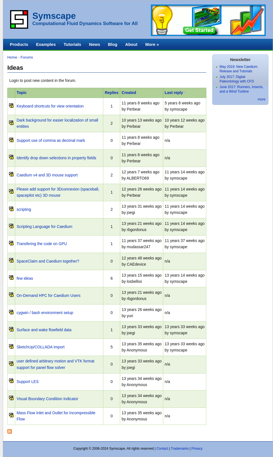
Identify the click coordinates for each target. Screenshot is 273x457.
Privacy (196, 449)
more (261, 99)
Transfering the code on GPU (42, 244)
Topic (22, 93)
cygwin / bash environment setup (45, 313)
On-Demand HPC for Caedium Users (48, 296)
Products (19, 44)
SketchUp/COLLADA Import (40, 347)
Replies (111, 93)
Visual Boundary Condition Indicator (47, 399)
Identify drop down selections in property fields (56, 158)
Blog (112, 44)
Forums (27, 57)
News (94, 44)
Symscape (54, 16)
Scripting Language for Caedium (44, 227)
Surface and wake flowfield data (44, 330)
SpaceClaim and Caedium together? (48, 261)
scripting (24, 209)
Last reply (176, 93)
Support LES (28, 382)
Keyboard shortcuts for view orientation (50, 106)
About (131, 44)
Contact (162, 449)
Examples (46, 44)
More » (152, 44)
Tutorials (72, 44)
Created (129, 93)
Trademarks (180, 449)
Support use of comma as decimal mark (51, 140)
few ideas (25, 278)
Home (12, 57)
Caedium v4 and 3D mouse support (47, 175)
